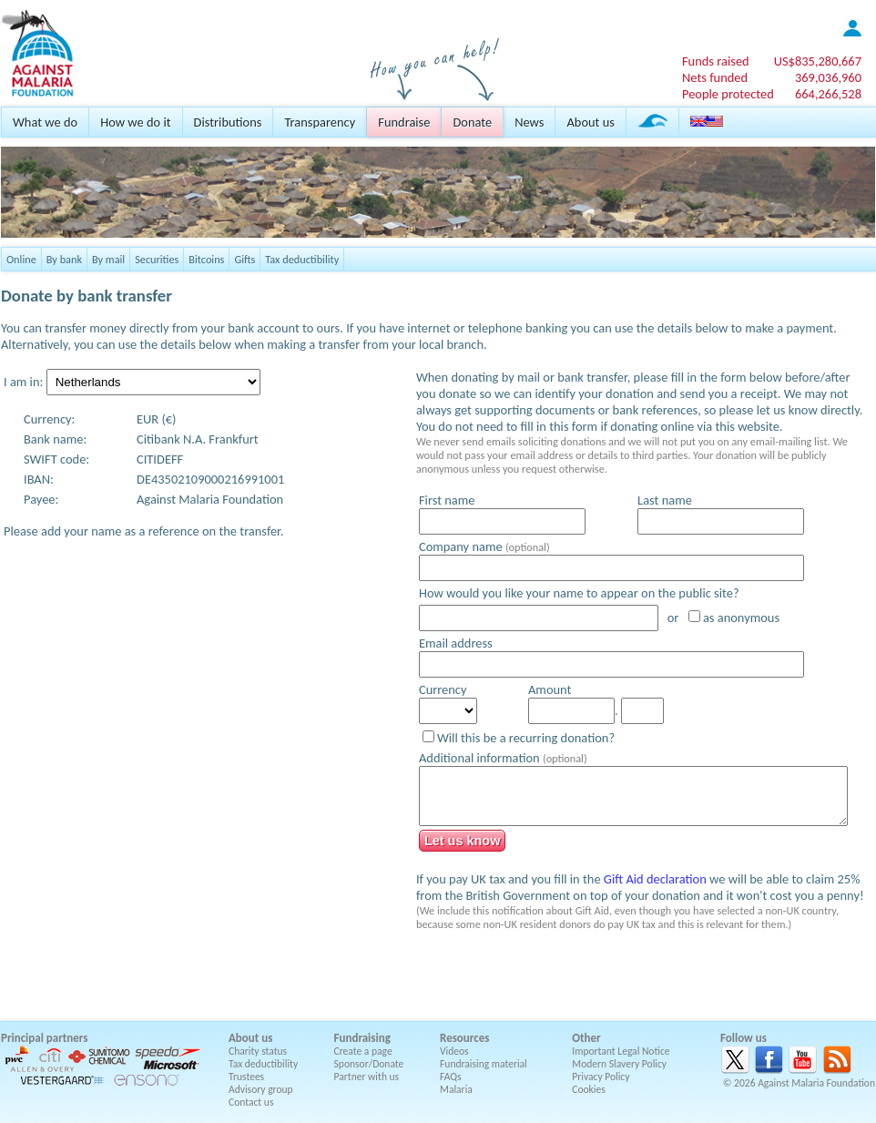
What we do (45, 122)
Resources (464, 1038)
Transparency (319, 122)
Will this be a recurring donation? (526, 738)
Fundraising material (483, 1063)
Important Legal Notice (620, 1051)
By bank (64, 259)
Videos (454, 1051)
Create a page (363, 1051)
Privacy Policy (600, 1076)
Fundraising (362, 1038)
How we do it (135, 122)
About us (590, 122)
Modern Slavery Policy (619, 1063)
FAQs (451, 1076)
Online (21, 259)
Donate (472, 122)
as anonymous (741, 617)
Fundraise (404, 122)
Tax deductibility (302, 259)
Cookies (589, 1089)
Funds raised (715, 61)
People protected (728, 94)
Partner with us (367, 1076)
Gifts (244, 259)
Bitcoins (206, 259)
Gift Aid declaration (655, 879)
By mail (108, 259)
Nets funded (715, 77)
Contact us (251, 1102)
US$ (817, 61)
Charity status (258, 1051)
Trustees (246, 1076)
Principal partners (44, 1038)
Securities (156, 259)
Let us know (462, 840)
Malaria (456, 1089)
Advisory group (261, 1089)
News (529, 122)
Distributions (228, 122)
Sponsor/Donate (369, 1063)
